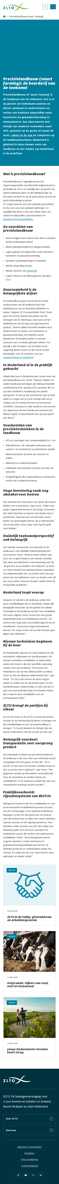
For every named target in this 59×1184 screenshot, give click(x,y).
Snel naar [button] (29, 1130)
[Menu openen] (53, 6)
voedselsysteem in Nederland (18, 357)
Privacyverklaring (29, 1159)
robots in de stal (22, 135)
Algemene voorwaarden (29, 1147)
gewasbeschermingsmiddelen (18, 219)
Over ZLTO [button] (29, 1119)
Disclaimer (29, 1153)
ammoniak (32, 271)
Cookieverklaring (29, 1166)
